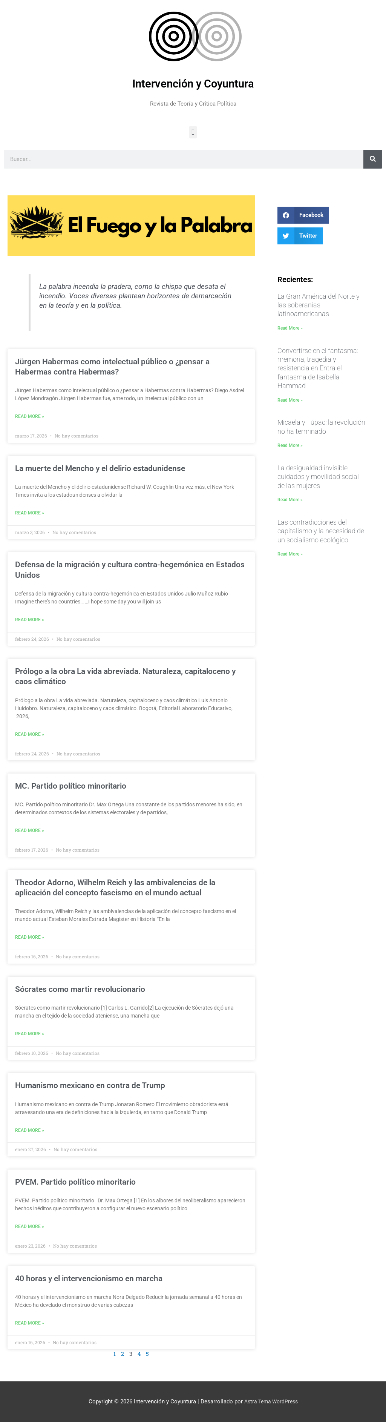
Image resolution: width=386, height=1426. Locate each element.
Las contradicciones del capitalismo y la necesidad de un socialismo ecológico (320, 531)
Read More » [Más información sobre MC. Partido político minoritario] (29, 832)
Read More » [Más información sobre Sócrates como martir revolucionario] (29, 1036)
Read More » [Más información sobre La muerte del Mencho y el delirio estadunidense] (29, 513)
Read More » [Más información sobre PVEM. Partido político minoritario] (29, 1230)
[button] (192, 132)
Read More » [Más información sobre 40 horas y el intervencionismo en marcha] (29, 1326)
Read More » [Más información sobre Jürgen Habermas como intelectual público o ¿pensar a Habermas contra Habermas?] (29, 416)
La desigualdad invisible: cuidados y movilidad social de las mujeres (318, 477)
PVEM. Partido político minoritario (75, 1185)
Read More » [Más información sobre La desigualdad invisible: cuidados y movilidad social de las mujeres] (290, 499)
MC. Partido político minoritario (70, 787)
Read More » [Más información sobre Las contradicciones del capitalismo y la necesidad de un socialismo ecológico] (290, 554)
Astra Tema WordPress (271, 1405)
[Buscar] (372, 159)
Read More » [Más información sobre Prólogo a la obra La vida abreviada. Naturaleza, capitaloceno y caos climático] (29, 735)
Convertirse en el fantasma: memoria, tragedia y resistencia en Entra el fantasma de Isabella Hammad (317, 368)
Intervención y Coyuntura (193, 83)
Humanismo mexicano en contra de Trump (90, 1088)
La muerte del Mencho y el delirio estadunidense (100, 468)
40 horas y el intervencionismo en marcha (88, 1281)
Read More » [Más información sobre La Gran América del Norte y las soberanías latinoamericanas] (290, 328)
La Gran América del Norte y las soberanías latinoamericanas (318, 305)
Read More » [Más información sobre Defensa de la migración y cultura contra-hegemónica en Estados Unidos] (29, 620)
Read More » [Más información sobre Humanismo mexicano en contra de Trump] (29, 1133)
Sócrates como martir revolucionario (80, 991)
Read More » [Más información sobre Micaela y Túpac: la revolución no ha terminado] (290, 445)
